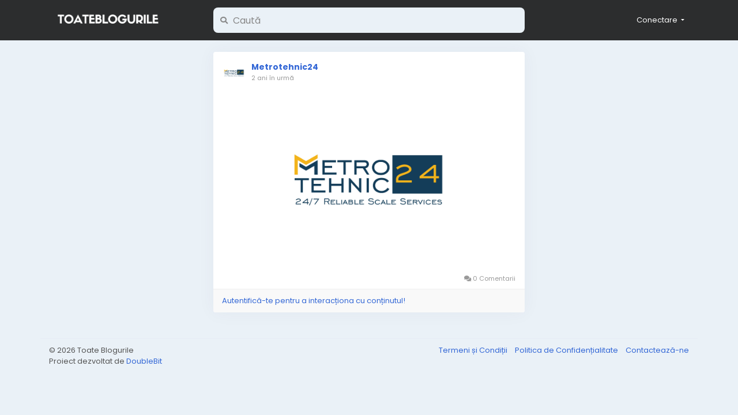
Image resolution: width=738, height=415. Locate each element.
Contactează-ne (657, 350)
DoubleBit (144, 361)
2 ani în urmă (272, 77)
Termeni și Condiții (474, 350)
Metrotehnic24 (284, 67)
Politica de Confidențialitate (567, 350)
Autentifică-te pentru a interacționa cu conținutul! (313, 300)
